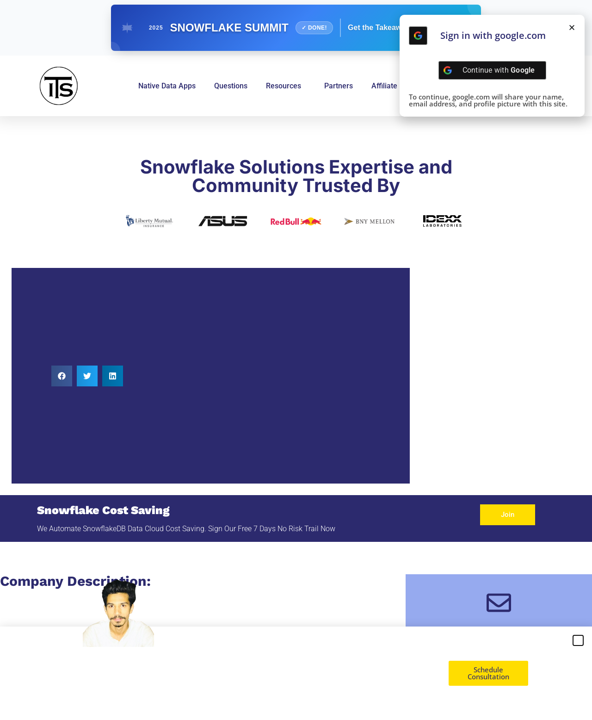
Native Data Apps (167, 85)
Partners (338, 85)
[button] (61, 376)
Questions (230, 85)
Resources (286, 86)
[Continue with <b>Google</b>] (418, 35)
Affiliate (384, 85)
